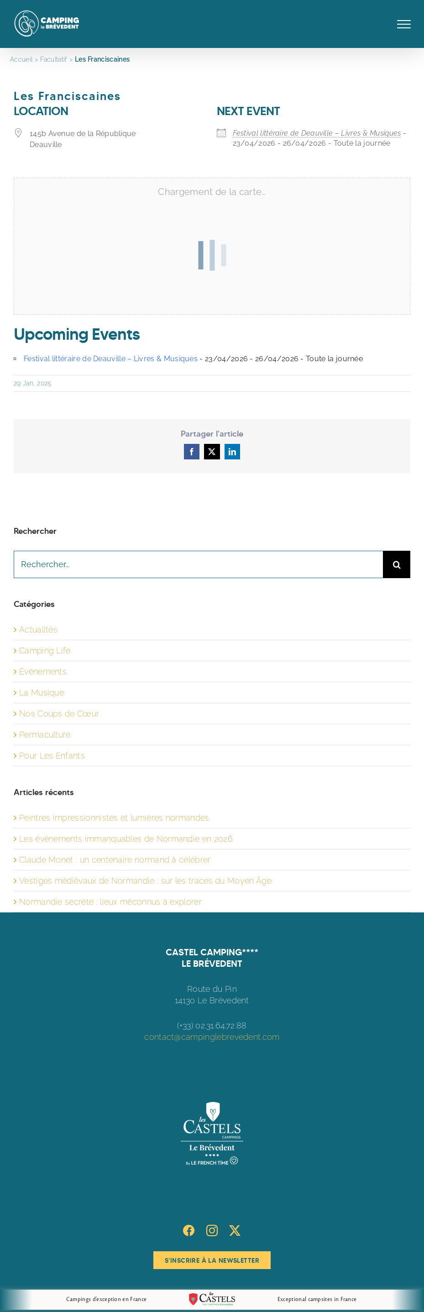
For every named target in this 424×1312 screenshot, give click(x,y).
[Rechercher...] (198, 564)
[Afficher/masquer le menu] (404, 24)
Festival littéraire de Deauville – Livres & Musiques (317, 133)
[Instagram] (212, 1230)
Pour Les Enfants (52, 755)
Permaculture (45, 734)
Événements (43, 671)
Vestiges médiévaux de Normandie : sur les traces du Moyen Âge (145, 880)
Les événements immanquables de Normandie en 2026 (126, 838)
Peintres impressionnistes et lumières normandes (114, 817)
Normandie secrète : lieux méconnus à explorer (110, 901)
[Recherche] (396, 564)
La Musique (41, 692)
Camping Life (45, 650)
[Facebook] (188, 1230)
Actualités (38, 629)
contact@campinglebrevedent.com (211, 1037)
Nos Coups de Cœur (59, 713)
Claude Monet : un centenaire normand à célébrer (115, 859)
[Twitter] (235, 1230)
